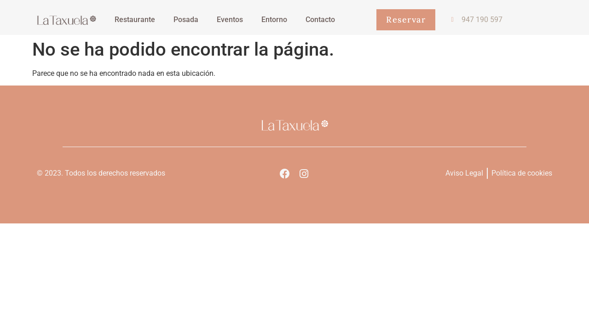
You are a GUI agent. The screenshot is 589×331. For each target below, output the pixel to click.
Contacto (320, 19)
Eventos (230, 19)
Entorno (274, 19)
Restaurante (135, 19)
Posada (185, 19)
